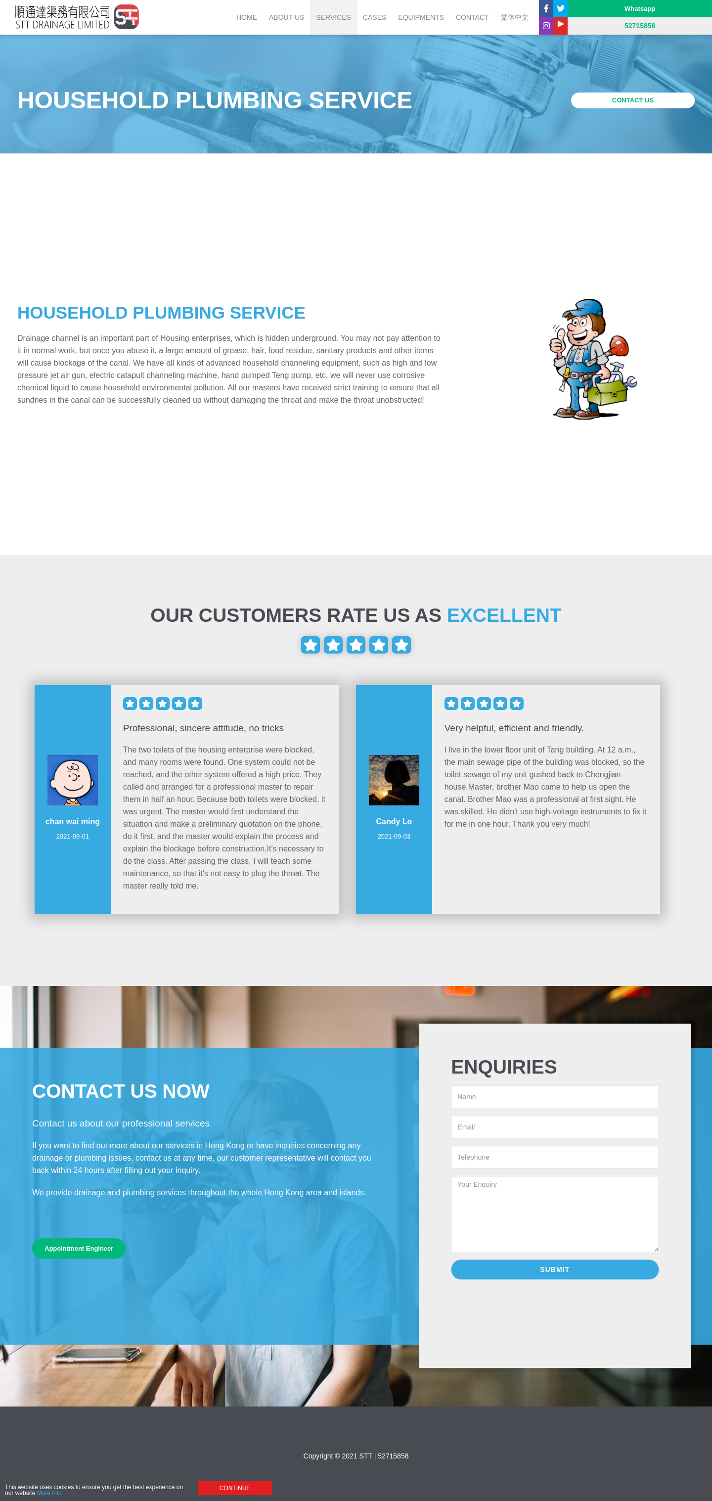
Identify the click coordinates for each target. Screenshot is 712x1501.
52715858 (393, 1456)
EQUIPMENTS (421, 17)
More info (49, 1494)
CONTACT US (633, 100)
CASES (374, 17)
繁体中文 (515, 17)
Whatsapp (639, 8)
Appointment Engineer (78, 1248)
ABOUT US (286, 17)
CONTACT (472, 17)
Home (246, 17)
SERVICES (333, 17)
